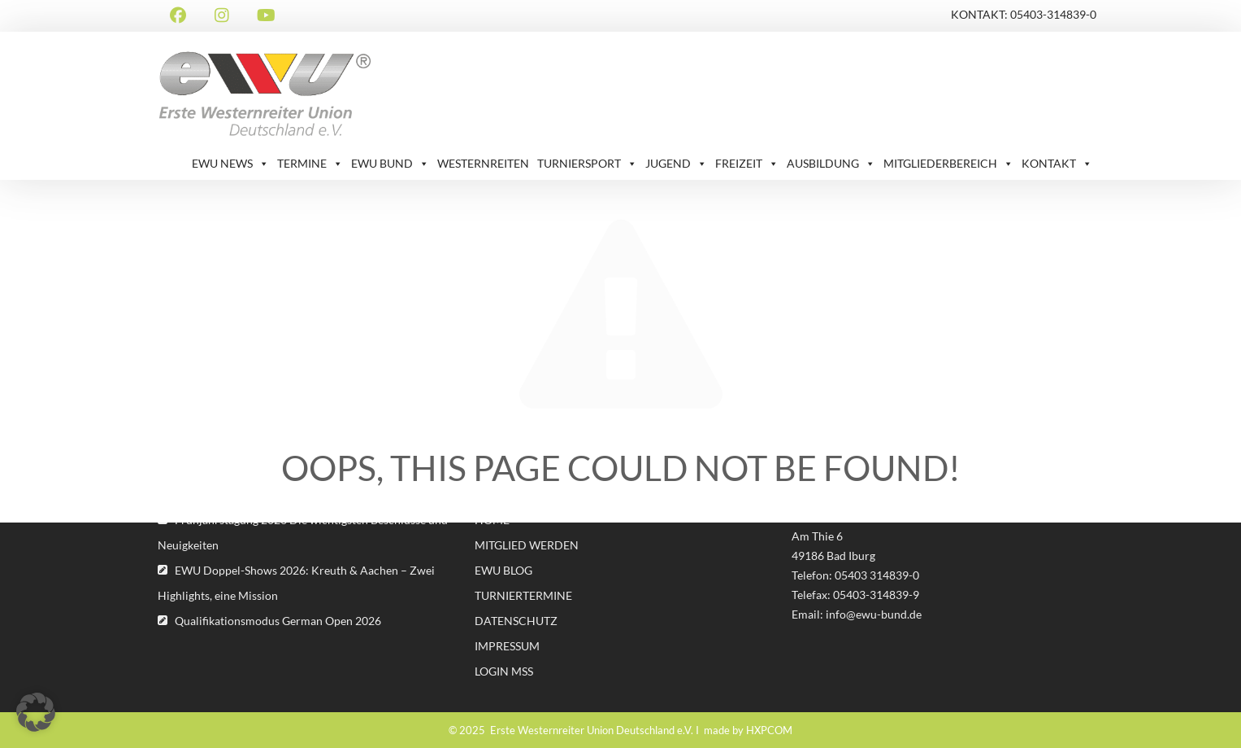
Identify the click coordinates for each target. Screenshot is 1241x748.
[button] (36, 712)
